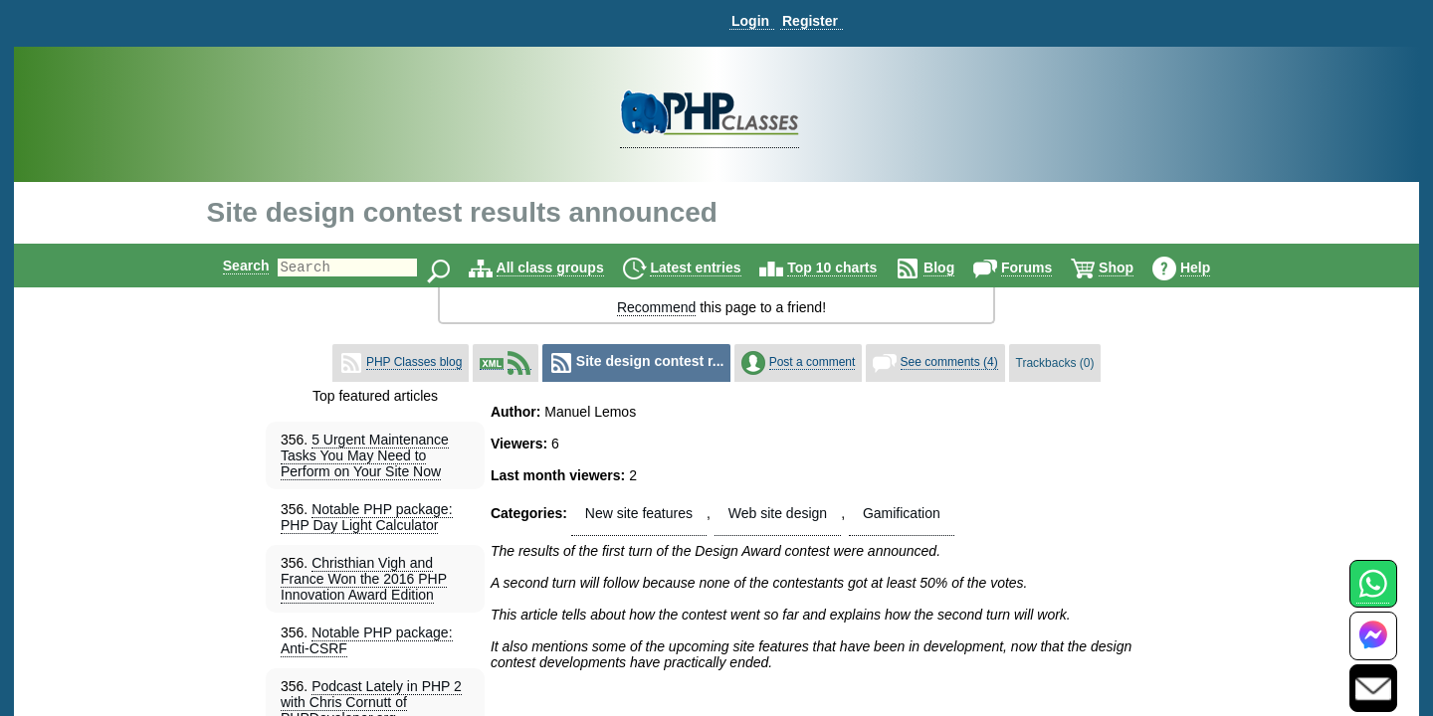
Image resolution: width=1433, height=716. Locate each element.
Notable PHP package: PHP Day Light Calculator (367, 517)
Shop (1133, 267)
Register (810, 21)
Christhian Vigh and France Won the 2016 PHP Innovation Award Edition (364, 579)
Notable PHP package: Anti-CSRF (367, 640)
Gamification (901, 513)
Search (229, 265)
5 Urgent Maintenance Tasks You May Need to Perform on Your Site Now (365, 455)
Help (1212, 267)
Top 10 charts (849, 267)
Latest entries (712, 267)
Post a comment (812, 362)
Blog (955, 267)
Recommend (656, 307)
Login (750, 21)
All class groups (567, 267)
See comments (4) (949, 362)
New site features (639, 513)
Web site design (777, 513)
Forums (1043, 267)
